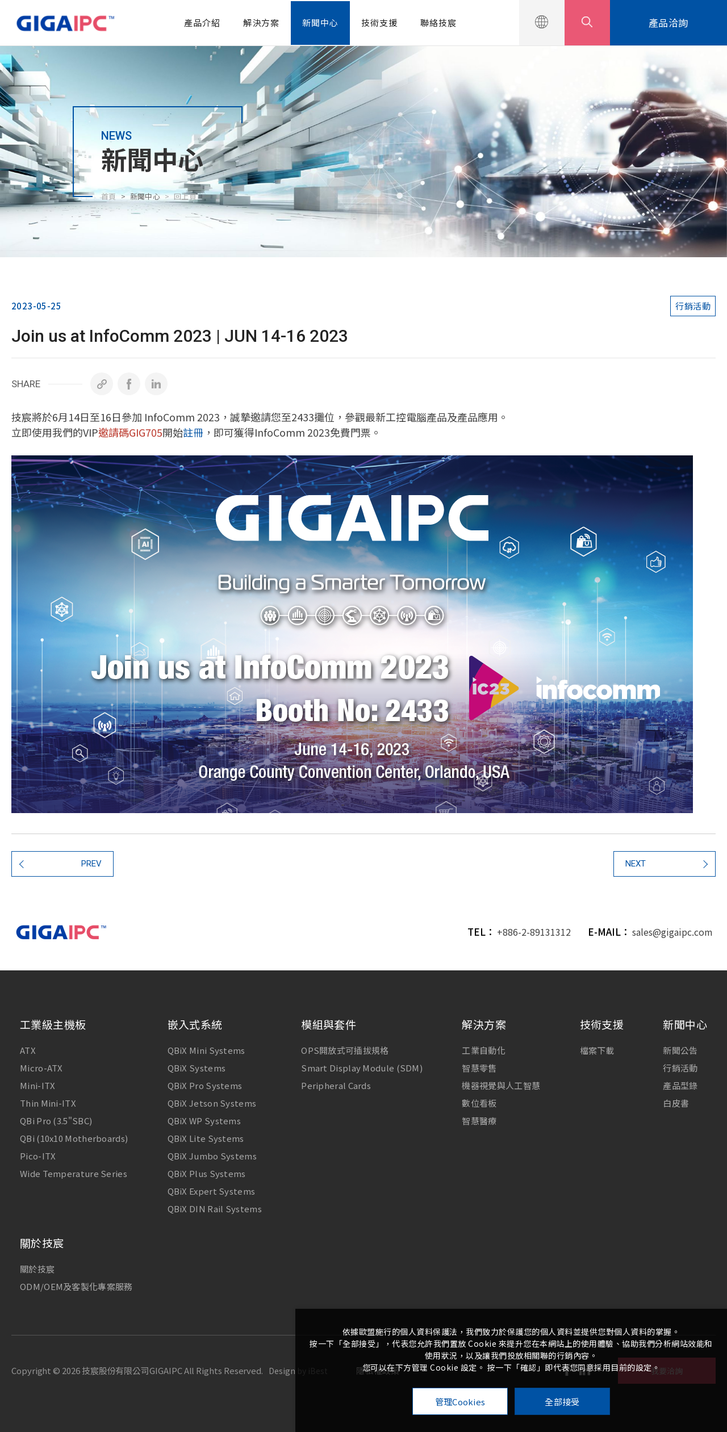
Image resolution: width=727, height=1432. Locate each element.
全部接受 (562, 1402)
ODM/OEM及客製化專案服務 (76, 1286)
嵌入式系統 (195, 1024)
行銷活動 (680, 1068)
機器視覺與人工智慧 (501, 1085)
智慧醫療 (479, 1121)
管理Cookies (460, 1402)
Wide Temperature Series (73, 1173)
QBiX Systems (197, 1068)
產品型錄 (680, 1085)
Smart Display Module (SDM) (362, 1068)
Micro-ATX (41, 1068)
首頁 (108, 196)
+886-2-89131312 (534, 931)
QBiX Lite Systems (206, 1138)
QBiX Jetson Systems (212, 1103)
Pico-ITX (38, 1156)
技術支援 (379, 22)
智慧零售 (479, 1068)
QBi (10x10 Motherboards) (74, 1138)
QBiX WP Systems (204, 1121)
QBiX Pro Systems (205, 1085)
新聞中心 (320, 22)
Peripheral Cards (336, 1085)
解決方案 (261, 22)
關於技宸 (42, 1242)
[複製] (101, 383)
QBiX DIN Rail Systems (215, 1209)
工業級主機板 (53, 1024)
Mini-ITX (37, 1085)
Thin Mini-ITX (48, 1103)
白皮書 (676, 1103)
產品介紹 (202, 22)
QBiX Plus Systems (207, 1173)
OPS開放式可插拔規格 (344, 1050)
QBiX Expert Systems (212, 1191)
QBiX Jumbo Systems (212, 1156)
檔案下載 (597, 1050)
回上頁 (185, 196)
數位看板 (479, 1103)
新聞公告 (680, 1050)
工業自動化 (483, 1050)
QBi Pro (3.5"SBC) (56, 1121)
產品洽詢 (668, 22)
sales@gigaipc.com (672, 931)
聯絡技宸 (438, 22)
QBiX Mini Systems (206, 1050)
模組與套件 (328, 1024)
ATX (28, 1050)
